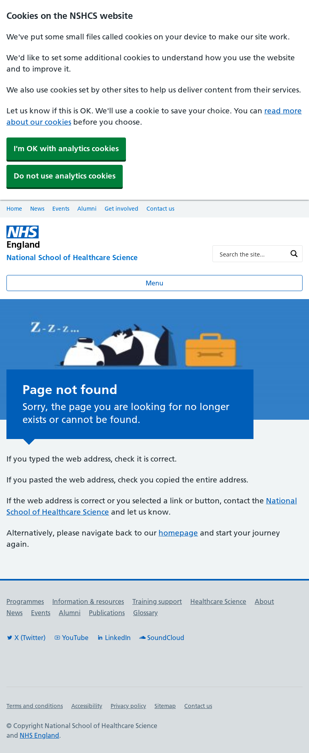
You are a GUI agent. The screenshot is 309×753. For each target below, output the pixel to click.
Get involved (121, 208)
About (264, 601)
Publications (107, 613)
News (37, 208)
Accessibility (86, 706)
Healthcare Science (218, 601)
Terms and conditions (34, 706)
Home (14, 208)
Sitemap (165, 706)
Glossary (145, 613)
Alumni (87, 208)
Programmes (25, 601)
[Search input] (252, 254)
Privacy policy (128, 706)
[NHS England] (64, 237)
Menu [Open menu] (154, 283)
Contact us (160, 208)
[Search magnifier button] (294, 253)
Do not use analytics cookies (64, 176)
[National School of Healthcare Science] (103, 258)
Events (60, 208)
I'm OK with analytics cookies (66, 148)
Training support (157, 601)
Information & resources (88, 601)
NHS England (39, 735)
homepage (178, 533)
